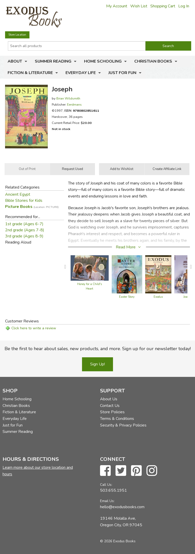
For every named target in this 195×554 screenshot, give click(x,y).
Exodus (158, 297)
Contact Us (110, 405)
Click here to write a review (33, 328)
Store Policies (112, 412)
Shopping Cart (162, 6)
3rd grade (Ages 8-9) (24, 236)
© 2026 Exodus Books (118, 541)
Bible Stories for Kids (23, 200)
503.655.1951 (113, 490)
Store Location (17, 35)
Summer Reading (53, 61)
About (15, 61)
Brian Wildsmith (68, 98)
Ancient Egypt (17, 194)
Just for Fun (122, 73)
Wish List (138, 6)
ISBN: (81, 110)
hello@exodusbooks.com (122, 507)
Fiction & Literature (30, 73)
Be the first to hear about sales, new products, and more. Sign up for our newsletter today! (98, 349)
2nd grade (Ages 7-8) (24, 230)
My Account (116, 6)
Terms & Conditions (117, 418)
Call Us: (106, 484)
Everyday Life (81, 73)
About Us (108, 399)
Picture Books (32, 206)
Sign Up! (97, 364)
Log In (183, 6)
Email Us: (107, 501)
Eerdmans (74, 104)
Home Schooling (103, 61)
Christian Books (153, 61)
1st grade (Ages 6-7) (24, 224)
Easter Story (127, 297)
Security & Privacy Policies (123, 425)
